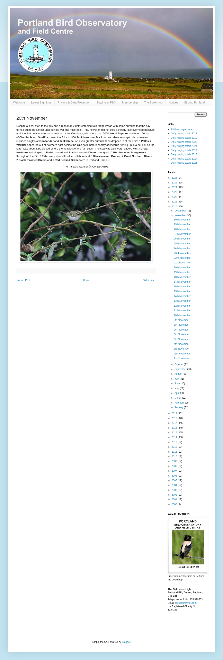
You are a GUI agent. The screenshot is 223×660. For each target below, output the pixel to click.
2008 (175, 466)
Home (86, 280)
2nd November (182, 353)
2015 (175, 432)
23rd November (182, 253)
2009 (175, 461)
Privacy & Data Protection (74, 102)
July (177, 378)
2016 (175, 427)
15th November (182, 291)
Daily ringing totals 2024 (184, 158)
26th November (182, 238)
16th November (182, 286)
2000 (175, 504)
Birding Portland (194, 102)
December (181, 210)
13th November (182, 300)
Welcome (19, 102)
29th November (182, 224)
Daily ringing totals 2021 (184, 146)
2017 (175, 423)
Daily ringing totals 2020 (184, 142)
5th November (181, 339)
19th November (182, 272)
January (179, 407)
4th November (181, 344)
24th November (182, 248)
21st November (182, 262)
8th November (181, 324)
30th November (182, 219)
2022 (175, 197)
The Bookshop (153, 102)
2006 (175, 475)
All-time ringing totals (182, 129)
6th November (181, 334)
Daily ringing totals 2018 (184, 133)
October (179, 364)
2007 (175, 470)
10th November (182, 315)
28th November (182, 229)
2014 (175, 437)
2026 (175, 177)
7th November (181, 329)
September (181, 369)
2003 (175, 490)
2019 (175, 413)
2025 (175, 182)
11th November (182, 310)
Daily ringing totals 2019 (184, 137)
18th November (182, 277)
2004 (175, 485)
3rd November (181, 348)
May (177, 388)
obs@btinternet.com (186, 603)
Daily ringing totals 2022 (184, 150)
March (178, 397)
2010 (175, 456)
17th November (182, 281)
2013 (175, 442)
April (177, 393)
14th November (182, 296)
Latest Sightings (41, 102)
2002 (175, 494)
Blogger (126, 642)
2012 (175, 446)
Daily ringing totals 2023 (184, 154)
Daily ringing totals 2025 (184, 162)
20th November (182, 267)
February (180, 402)
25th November (182, 243)
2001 (175, 499)
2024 (175, 187)
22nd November (182, 257)
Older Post (148, 280)
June (177, 383)
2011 (175, 451)
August (179, 373)
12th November (182, 305)
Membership (130, 102)
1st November (181, 358)
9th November (181, 320)
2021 (175, 201)
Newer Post (23, 280)
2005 (175, 480)
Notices (173, 102)
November (181, 215)
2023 (175, 192)
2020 (175, 206)
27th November (182, 234)
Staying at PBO (106, 102)
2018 (175, 418)
